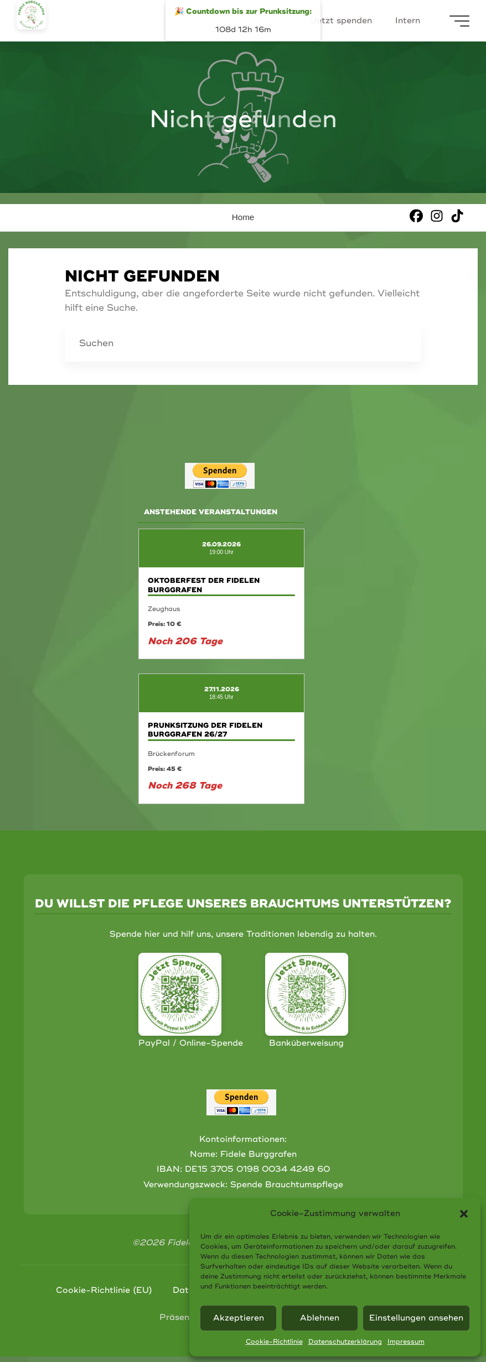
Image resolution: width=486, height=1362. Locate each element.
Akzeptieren (238, 1318)
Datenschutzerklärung (345, 1342)
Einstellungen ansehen (416, 1318)
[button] (463, 1213)
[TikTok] (457, 215)
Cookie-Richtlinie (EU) (104, 1290)
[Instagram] (436, 215)
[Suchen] (402, 343)
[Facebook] (416, 215)
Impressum (406, 1342)
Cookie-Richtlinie (274, 1342)
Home (243, 217)
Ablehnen (319, 1318)
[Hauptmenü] (459, 21)
